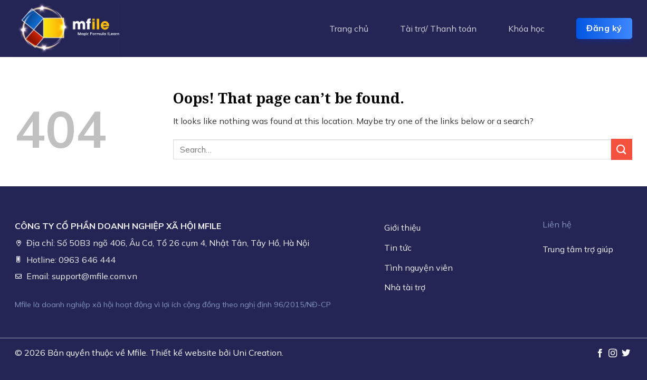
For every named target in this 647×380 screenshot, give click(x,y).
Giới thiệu (402, 227)
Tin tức (398, 247)
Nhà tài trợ (404, 287)
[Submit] (621, 149)
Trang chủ (348, 28)
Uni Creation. (258, 352)
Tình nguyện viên (418, 267)
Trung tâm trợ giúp (578, 249)
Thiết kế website (183, 352)
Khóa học (526, 28)
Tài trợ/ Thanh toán (438, 28)
